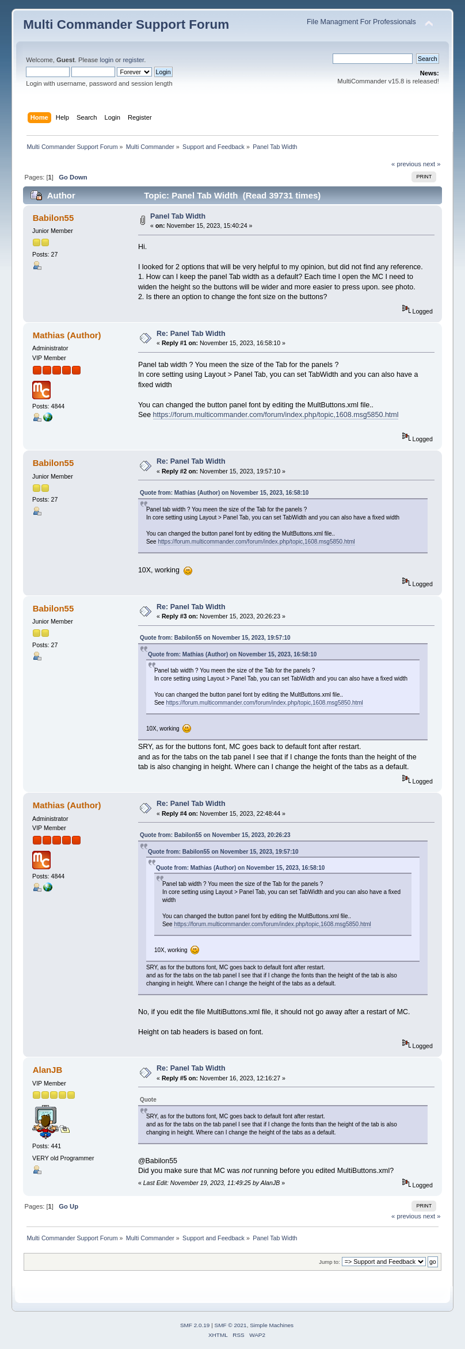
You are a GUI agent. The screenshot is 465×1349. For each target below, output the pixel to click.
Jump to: (329, 1262)
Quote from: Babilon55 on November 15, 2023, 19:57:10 (215, 638)
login (106, 59)
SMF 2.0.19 (195, 1325)
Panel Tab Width (177, 216)
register (133, 59)
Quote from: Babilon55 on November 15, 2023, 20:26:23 (215, 835)
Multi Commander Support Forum (126, 24)
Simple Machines (272, 1325)
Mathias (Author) (67, 335)
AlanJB (48, 1070)
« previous (406, 163)
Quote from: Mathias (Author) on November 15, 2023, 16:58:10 (224, 493)
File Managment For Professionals (361, 22)
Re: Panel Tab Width (191, 334)
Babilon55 (53, 218)
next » (432, 163)
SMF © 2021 (231, 1325)
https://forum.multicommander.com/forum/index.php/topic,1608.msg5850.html (276, 415)
